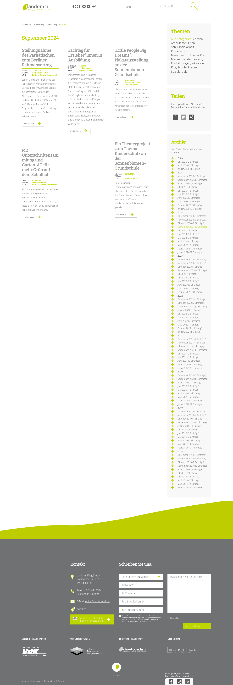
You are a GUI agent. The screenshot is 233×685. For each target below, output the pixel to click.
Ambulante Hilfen (183, 43)
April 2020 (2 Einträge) (189, 393)
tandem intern (192, 59)
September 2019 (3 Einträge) (192, 422)
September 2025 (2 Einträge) (192, 179)
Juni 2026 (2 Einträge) (188, 161)
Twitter (183, 117)
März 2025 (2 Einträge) (189, 201)
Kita (173, 67)
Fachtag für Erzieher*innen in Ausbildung (85, 55)
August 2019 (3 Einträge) (190, 425)
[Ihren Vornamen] (141, 593)
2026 (180, 158)
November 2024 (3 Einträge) (192, 219)
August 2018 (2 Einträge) (190, 469)
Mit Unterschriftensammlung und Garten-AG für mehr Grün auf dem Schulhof (40, 162)
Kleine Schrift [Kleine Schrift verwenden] (84, 6)
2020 (180, 371)
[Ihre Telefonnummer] (141, 610)
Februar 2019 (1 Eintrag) (190, 447)
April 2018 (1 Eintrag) (188, 480)
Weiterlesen (34, 124)
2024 (180, 212)
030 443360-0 (165, 6)
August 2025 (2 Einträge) (190, 183)
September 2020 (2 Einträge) (192, 378)
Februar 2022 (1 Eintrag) (190, 328)
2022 (180, 295)
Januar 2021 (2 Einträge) (190, 368)
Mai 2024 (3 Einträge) (188, 237)
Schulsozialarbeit (182, 47)
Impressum (36, 681)
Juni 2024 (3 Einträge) (188, 234)
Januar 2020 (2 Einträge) (190, 404)
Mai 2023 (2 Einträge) (188, 281)
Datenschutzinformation (144, 621)
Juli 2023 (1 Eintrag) (187, 273)
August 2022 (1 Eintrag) (189, 310)
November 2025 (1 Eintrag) (191, 176)
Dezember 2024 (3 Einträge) (192, 215)
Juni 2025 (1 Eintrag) (188, 190)
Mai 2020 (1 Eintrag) (188, 389)
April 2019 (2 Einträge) (189, 440)
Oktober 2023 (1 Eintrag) (190, 266)
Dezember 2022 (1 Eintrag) (191, 299)
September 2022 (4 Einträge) (192, 306)
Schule (182, 67)
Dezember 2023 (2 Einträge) (192, 259)
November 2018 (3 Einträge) (192, 458)
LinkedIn (187, 681)
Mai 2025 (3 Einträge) (188, 194)
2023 (180, 255)
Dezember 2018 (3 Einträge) (192, 454)
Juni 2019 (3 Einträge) (188, 433)
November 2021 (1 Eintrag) (191, 342)
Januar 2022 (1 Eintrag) (189, 331)
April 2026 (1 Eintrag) (188, 165)
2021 (180, 335)
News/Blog (39, 24)
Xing (191, 117)
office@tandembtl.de (97, 601)
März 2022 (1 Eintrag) (188, 324)
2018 (180, 451)
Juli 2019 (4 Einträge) (188, 429)
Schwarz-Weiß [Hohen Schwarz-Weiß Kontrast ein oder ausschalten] (74, 6)
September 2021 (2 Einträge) (192, 349)
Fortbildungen (180, 63)
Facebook (175, 117)
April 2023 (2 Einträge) (189, 284)
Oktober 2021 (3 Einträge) (191, 346)
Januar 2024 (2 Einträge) (190, 252)
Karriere (81, 609)
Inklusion (197, 63)
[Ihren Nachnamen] (141, 585)
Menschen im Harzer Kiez (188, 55)
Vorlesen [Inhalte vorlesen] (94, 6)
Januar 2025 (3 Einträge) (190, 208)
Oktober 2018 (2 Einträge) (191, 462)
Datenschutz (49, 681)
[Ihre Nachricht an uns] (189, 593)
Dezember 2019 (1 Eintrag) (191, 411)
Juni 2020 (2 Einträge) (188, 386)
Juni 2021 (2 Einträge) (188, 353)
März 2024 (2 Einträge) (189, 244)
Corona (198, 39)
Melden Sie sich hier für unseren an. (91, 619)
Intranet (25, 681)
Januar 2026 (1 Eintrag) (189, 168)
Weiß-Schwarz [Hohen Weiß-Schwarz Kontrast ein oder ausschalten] (79, 6)
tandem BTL (27, 24)
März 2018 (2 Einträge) (189, 483)
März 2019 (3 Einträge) (189, 444)
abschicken (193, 626)
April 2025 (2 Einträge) (189, 197)
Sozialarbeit (179, 71)
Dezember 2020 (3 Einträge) (192, 375)
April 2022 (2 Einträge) (189, 320)
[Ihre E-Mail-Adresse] (141, 601)
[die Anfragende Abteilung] (141, 577)
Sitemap (61, 681)
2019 (180, 407)
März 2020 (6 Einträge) (189, 396)
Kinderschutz (180, 51)
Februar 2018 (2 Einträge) (190, 487)
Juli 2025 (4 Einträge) (188, 186)
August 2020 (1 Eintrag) (189, 382)
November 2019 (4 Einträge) (192, 415)
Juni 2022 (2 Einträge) (188, 313)
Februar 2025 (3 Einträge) (190, 205)
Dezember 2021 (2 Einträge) (192, 339)
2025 (180, 172)
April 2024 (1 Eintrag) (188, 241)
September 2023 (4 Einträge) (192, 270)
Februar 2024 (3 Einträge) (190, 248)
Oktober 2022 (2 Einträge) (191, 302)
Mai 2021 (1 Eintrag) (188, 357)
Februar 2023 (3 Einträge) (190, 291)
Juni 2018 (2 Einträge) (188, 476)
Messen (176, 59)
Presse (192, 67)
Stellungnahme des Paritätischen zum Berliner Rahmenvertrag (38, 57)
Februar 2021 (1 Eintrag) (190, 364)
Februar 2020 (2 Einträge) (190, 400)
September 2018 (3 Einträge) (192, 465)
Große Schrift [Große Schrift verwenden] (88, 6)
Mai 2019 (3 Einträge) (188, 436)
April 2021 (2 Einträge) (189, 360)
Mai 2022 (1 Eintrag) (188, 317)
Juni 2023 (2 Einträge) (188, 277)
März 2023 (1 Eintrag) (188, 288)
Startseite (36, 7)
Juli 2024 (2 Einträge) (188, 230)
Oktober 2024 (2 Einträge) (191, 223)
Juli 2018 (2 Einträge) (188, 473)
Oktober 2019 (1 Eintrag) (190, 418)
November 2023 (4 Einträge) (192, 263)
